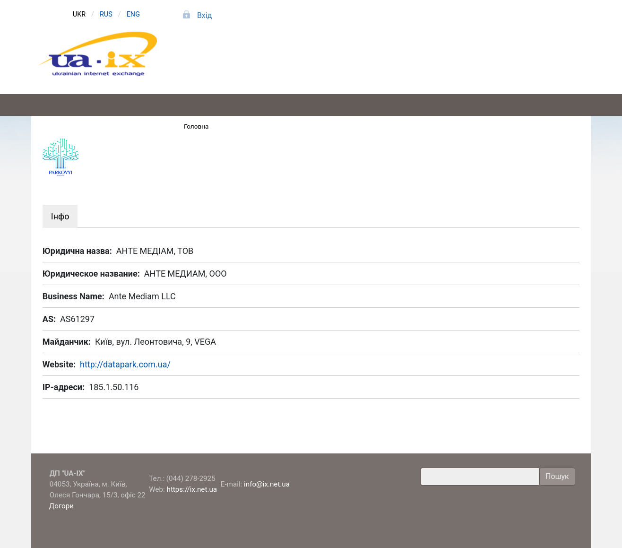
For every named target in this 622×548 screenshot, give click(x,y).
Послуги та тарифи (332, 65)
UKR (79, 14)
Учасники (432, 65)
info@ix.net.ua (267, 484)
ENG (133, 14)
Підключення (232, 65)
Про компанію (532, 65)
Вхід (204, 15)
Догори (62, 506)
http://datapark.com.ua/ (125, 364)
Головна (196, 126)
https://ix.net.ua (192, 489)
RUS (106, 14)
